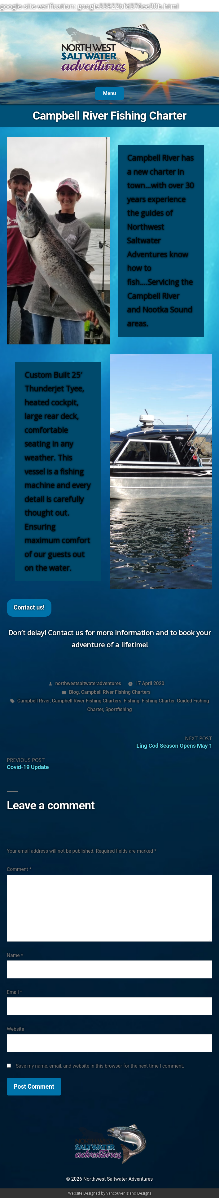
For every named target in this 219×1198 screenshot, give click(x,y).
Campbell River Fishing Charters (116, 692)
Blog (74, 692)
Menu (109, 93)
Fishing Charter (158, 701)
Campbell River (33, 701)
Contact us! (29, 607)
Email (14, 992)
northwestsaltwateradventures (88, 683)
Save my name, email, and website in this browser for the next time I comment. (100, 1066)
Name (15, 955)
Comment (19, 869)
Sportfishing (118, 709)
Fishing (131, 701)
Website (15, 1029)
